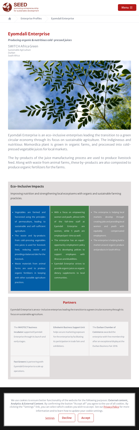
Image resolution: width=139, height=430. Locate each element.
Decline (67, 417)
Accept (85, 417)
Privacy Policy (111, 406)
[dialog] (69, 409)
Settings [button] (50, 417)
